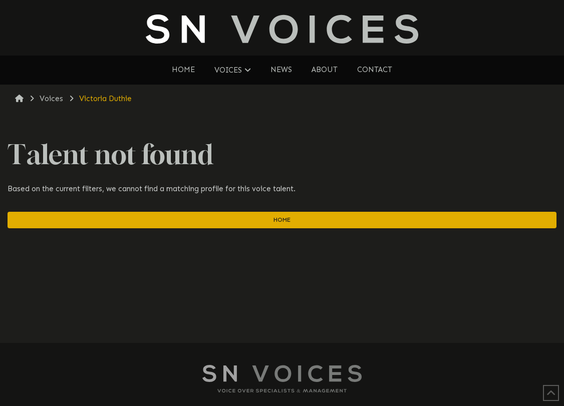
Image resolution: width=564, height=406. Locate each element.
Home (282, 219)
